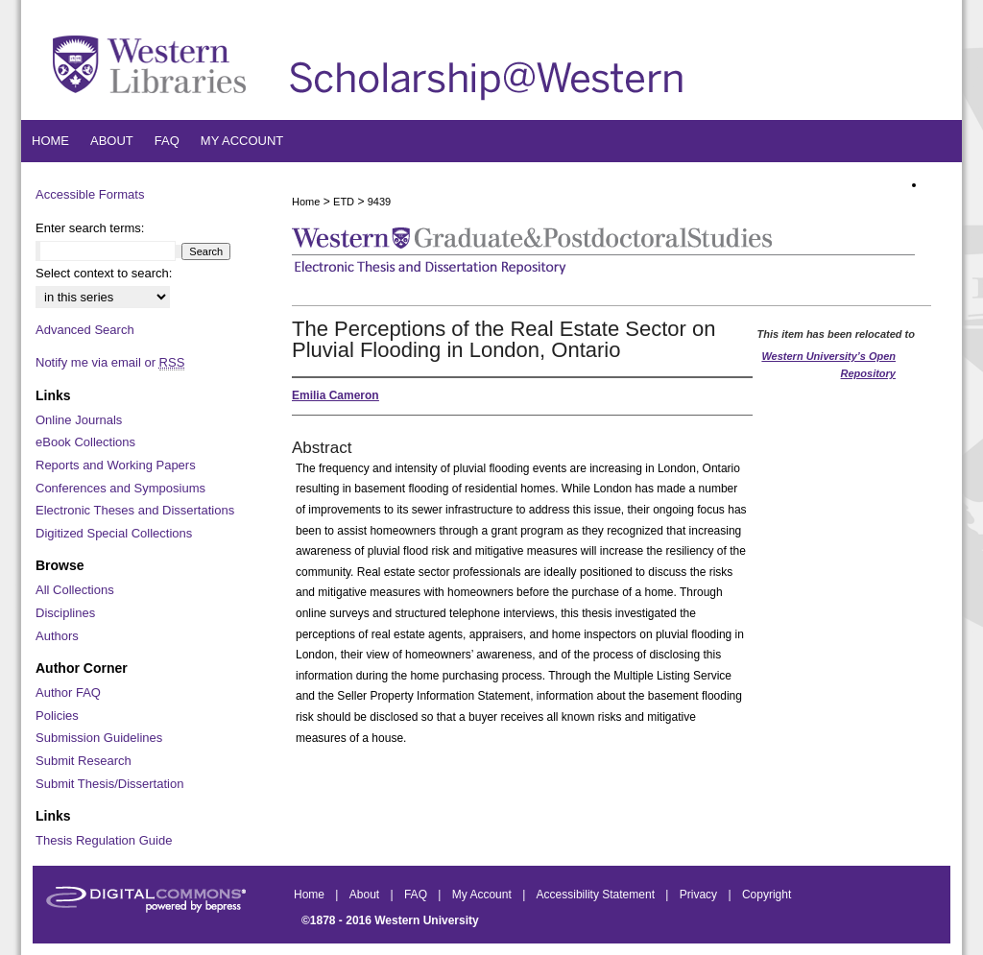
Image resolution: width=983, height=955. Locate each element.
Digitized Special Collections (114, 533)
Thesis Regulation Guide (104, 840)
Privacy (700, 894)
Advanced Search (85, 329)
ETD (343, 201)
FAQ (417, 894)
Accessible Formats (90, 194)
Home (306, 201)
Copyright (766, 894)
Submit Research (84, 760)
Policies (57, 715)
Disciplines (65, 613)
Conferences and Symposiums (120, 488)
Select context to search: (104, 273)
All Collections (75, 590)
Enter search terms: (90, 228)
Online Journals (79, 420)
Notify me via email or (110, 362)
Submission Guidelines (99, 737)
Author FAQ (68, 692)
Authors (57, 636)
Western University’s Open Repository (828, 364)
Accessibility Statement (598, 894)
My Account (483, 894)
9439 (379, 201)
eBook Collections (85, 442)
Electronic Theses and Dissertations (135, 510)
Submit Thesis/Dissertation (109, 783)
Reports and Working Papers (116, 465)
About (366, 894)
